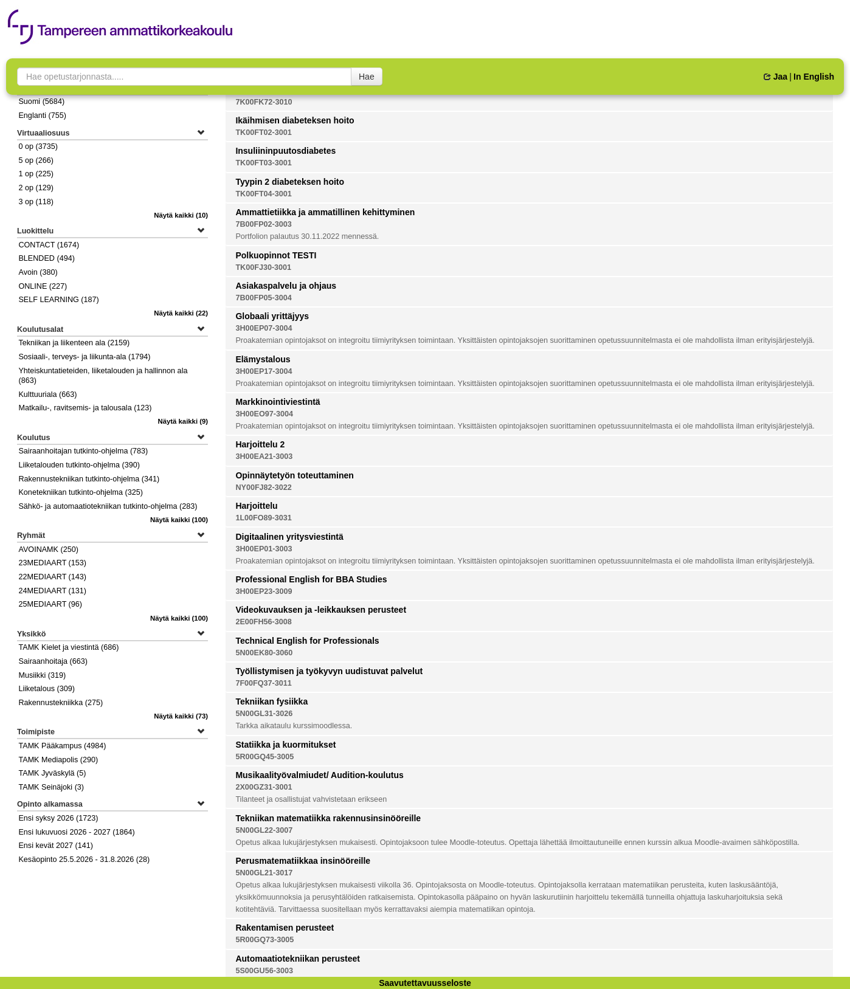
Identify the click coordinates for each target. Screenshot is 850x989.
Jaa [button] (775, 76)
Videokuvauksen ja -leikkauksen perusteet (320, 610)
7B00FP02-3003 (263, 224)
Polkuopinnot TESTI (275, 255)
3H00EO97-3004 (264, 414)
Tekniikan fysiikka (271, 701)
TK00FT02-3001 (263, 132)
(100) (179, 519)
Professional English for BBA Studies (311, 579)
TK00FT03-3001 (263, 163)
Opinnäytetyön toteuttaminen (294, 475)
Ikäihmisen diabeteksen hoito (294, 120)
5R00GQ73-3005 (264, 940)
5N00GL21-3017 (263, 873)
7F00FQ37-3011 (263, 683)
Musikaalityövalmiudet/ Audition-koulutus (319, 775)
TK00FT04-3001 (263, 194)
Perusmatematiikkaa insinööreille (302, 861)
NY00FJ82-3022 (263, 487)
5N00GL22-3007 (263, 830)
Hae (367, 76)
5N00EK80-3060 (263, 653)
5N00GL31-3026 (263, 713)
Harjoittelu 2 (260, 444)
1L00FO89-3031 (263, 518)
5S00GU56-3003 (264, 971)
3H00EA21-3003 (263, 456)
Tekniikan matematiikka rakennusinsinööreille (328, 818)
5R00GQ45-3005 (264, 757)
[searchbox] (184, 76)
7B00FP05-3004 (263, 298)
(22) (181, 313)
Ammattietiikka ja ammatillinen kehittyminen (325, 212)
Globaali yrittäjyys (272, 316)
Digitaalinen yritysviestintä (289, 537)
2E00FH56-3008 (263, 622)
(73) (181, 716)
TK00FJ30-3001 (263, 267)
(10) (181, 215)
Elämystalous (262, 359)
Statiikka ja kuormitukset (285, 745)
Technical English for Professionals (307, 641)
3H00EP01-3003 (263, 549)
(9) (183, 421)
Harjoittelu (256, 506)
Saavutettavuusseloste (425, 983)
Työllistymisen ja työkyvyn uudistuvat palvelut (329, 671)
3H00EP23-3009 (263, 591)
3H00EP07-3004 (263, 328)
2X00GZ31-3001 (263, 787)
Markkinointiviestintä (277, 402)
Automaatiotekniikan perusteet (297, 958)
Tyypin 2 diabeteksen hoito (289, 182)
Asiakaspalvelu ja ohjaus (285, 286)
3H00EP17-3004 (263, 371)
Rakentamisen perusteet (284, 927)
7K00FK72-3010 (263, 102)
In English (813, 76)
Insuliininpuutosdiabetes (285, 151)
